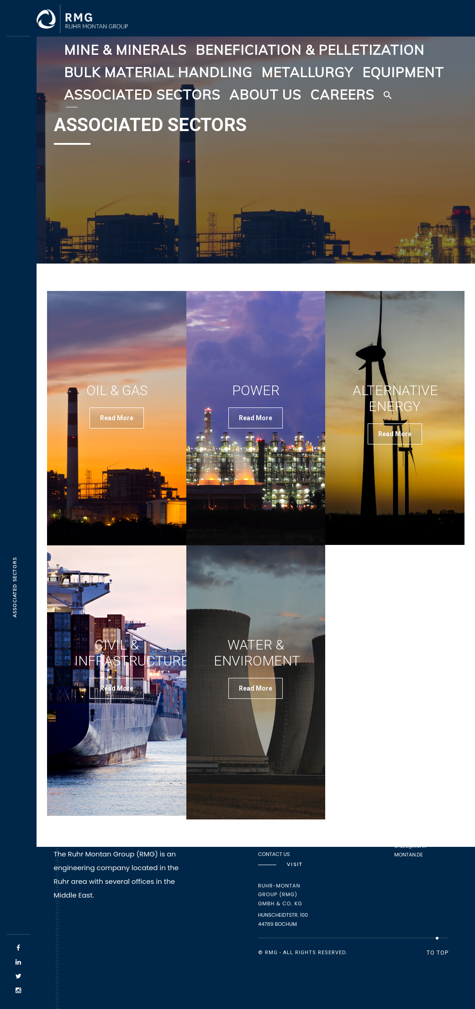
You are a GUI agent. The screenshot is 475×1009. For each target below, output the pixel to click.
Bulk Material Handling (158, 72)
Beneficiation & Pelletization (309, 50)
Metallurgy (307, 72)
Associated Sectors (142, 94)
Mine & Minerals (125, 50)
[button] (388, 95)
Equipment (403, 72)
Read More (116, 418)
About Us (265, 94)
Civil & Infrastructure (131, 653)
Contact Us (274, 854)
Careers (342, 94)
